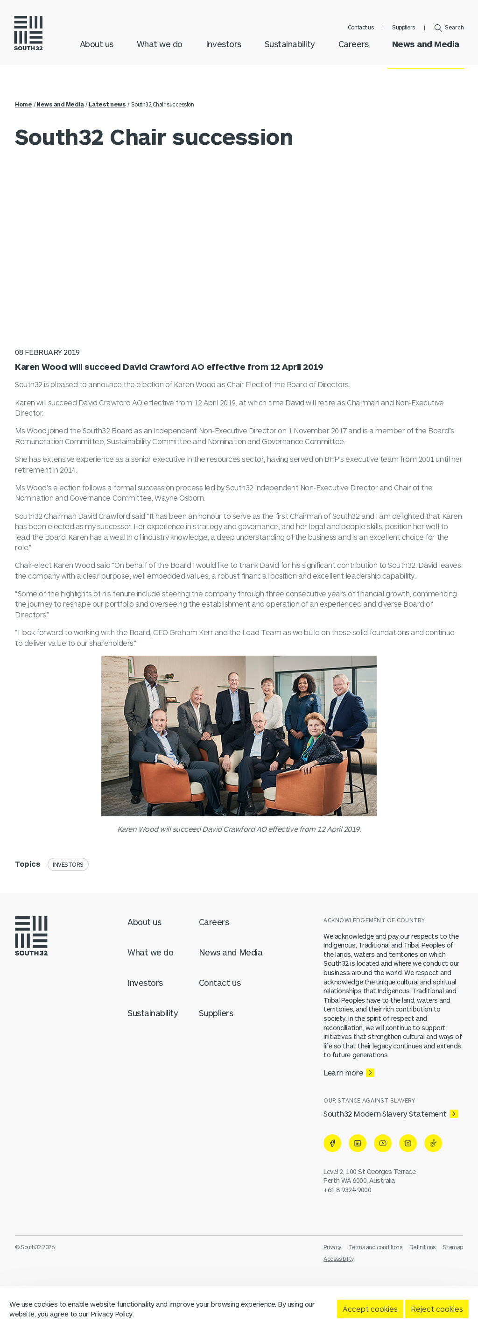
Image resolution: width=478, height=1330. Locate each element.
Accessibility (338, 1258)
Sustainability (289, 52)
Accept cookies (370, 1308)
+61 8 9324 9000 (347, 1190)
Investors (222, 52)
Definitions (422, 1247)
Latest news (107, 104)
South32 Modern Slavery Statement (385, 1113)
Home (23, 104)
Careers (352, 52)
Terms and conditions (375, 1247)
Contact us (360, 30)
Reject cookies (437, 1308)
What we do (159, 52)
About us (95, 52)
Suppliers (402, 30)
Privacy (332, 1247)
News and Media (424, 52)
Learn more (343, 1072)
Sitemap (453, 1247)
